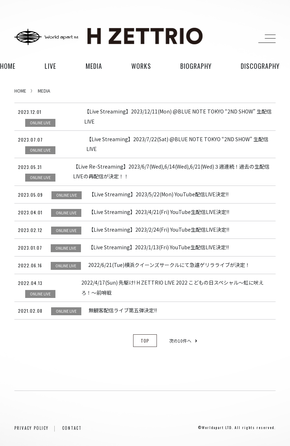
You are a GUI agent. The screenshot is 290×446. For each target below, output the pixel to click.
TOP (145, 341)
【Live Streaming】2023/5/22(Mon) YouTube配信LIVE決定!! (158, 194)
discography (260, 66)
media (94, 66)
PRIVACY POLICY (31, 428)
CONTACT (72, 428)
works (141, 66)
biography (196, 66)
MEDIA (44, 91)
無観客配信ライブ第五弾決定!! (123, 310)
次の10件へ (183, 341)
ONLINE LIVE (40, 122)
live (50, 66)
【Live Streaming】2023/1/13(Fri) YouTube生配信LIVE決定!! (158, 247)
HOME (7, 66)
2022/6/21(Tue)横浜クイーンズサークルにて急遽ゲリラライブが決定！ (169, 264)
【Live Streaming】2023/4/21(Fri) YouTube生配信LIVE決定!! (159, 211)
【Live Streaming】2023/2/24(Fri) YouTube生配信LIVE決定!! (159, 229)
